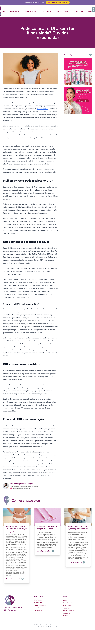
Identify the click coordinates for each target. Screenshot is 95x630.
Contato (91, 11)
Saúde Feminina (68, 611)
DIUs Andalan (38, 600)
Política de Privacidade (42, 627)
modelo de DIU (42, 109)
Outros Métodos (38, 610)
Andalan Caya (38, 602)
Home (3, 11)
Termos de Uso (54, 627)
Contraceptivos (68, 605)
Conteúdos (67, 608)
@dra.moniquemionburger (20, 488)
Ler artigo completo (15, 579)
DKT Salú (41, 625)
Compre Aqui (79, 11)
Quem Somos (68, 603)
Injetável (36, 608)
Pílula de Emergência (40, 605)
